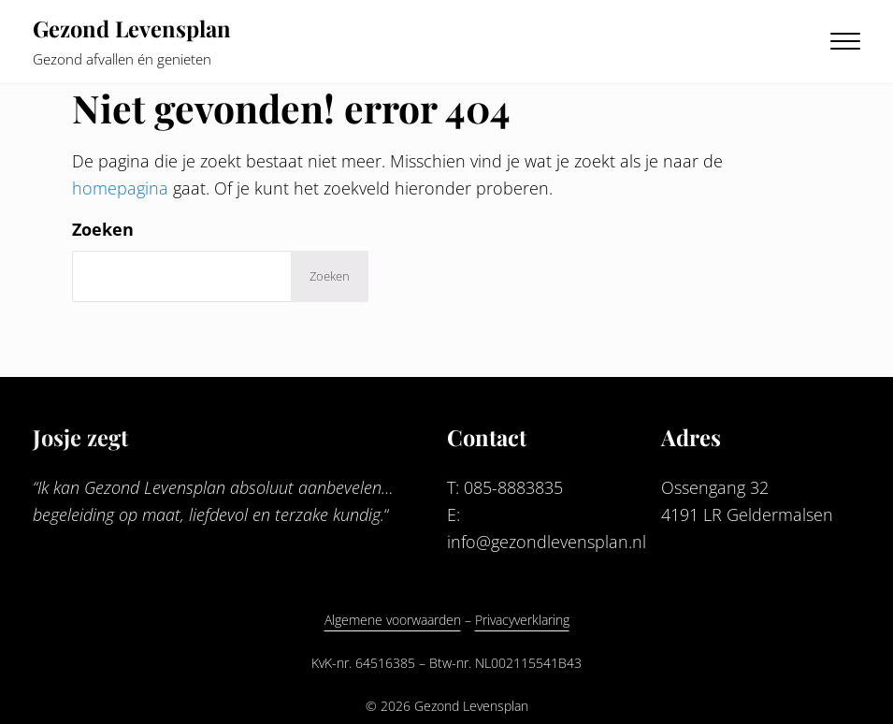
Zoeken (103, 229)
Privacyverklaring (522, 620)
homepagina (120, 188)
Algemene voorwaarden (392, 620)
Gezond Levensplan (132, 28)
